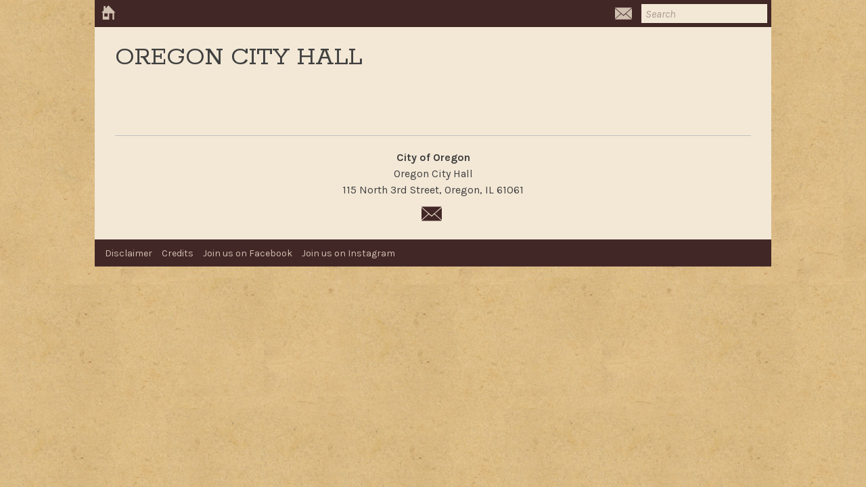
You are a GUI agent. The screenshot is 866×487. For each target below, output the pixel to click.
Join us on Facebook (247, 253)
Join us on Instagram (348, 253)
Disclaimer (128, 253)
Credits (177, 253)
